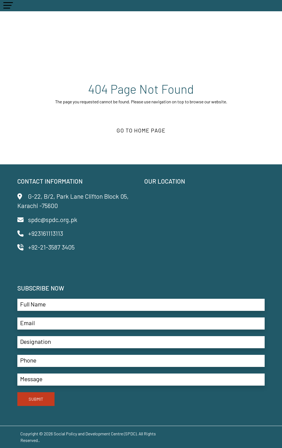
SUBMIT (36, 399)
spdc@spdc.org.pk (47, 219)
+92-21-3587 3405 (46, 247)
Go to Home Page (141, 130)
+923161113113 (40, 233)
